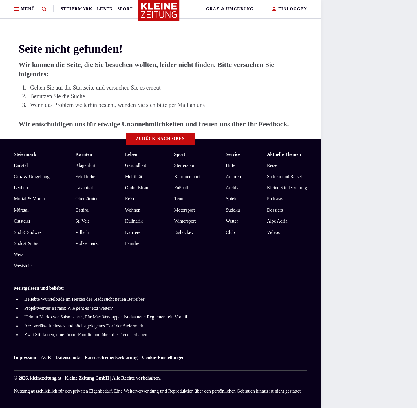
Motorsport (184, 209)
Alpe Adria (277, 220)
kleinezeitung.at (45, 378)
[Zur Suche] (44, 9)
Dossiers (275, 209)
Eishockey (183, 232)
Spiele (231, 198)
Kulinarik (134, 220)
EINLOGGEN (289, 9)
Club (230, 232)
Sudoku (233, 209)
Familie (132, 243)
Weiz (18, 254)
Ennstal (21, 165)
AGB (46, 357)
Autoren (233, 176)
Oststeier (22, 220)
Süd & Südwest (28, 232)
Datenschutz (68, 357)
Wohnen (132, 209)
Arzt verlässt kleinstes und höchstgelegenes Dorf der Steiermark (83, 325)
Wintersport (185, 220)
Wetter (232, 220)
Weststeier (23, 265)
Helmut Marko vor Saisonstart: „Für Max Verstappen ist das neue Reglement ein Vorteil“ (106, 316)
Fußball (181, 187)
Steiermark (76, 9)
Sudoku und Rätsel (284, 176)
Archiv (232, 187)
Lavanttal (84, 187)
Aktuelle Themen (284, 154)
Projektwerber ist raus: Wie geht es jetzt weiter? (68, 308)
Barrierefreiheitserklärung (111, 357)
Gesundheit (135, 165)
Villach (82, 232)
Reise (130, 198)
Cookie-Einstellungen (163, 357)
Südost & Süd (27, 243)
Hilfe (230, 165)
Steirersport (185, 165)
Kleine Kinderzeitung (287, 187)
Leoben (21, 187)
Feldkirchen (86, 176)
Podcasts (275, 198)
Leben (105, 9)
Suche (78, 96)
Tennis (180, 198)
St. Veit (82, 220)
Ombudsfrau (136, 187)
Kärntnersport (187, 176)
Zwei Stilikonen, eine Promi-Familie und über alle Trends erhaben (85, 334)
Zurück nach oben (160, 138)
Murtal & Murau (29, 198)
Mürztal (21, 209)
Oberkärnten (86, 198)
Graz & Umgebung (230, 9)
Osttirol (82, 209)
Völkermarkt (87, 243)
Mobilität (133, 176)
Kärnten (83, 154)
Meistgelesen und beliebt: (39, 288)
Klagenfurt (85, 165)
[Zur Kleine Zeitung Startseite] (159, 13)
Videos (273, 232)
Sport (125, 9)
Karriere (132, 232)
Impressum (25, 357)
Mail (183, 105)
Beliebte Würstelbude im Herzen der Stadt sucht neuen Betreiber (84, 299)
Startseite (83, 87)
